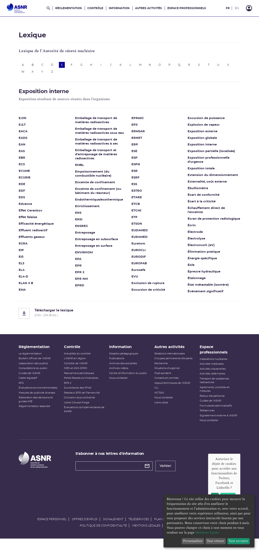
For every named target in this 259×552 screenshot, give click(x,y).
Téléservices (204, 416)
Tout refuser (215, 541)
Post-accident (161, 378)
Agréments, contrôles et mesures (212, 395)
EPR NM (83, 280)
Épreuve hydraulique (202, 270)
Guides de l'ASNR (33, 378)
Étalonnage (195, 277)
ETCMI (136, 205)
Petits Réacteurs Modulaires (83, 383)
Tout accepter (238, 541)
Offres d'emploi (85, 531)
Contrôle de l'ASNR (78, 369)
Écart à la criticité (200, 196)
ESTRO (136, 185)
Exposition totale (199, 163)
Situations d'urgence (166, 374)
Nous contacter (119, 383)
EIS (25, 258)
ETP (134, 212)
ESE (134, 146)
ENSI (80, 221)
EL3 (25, 265)
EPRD (81, 287)
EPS (134, 119)
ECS (26, 166)
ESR (134, 166)
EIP (25, 251)
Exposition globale (200, 133)
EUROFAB (139, 258)
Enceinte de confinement (97, 184)
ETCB (135, 199)
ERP (134, 139)
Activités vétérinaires (210, 379)
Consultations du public (37, 374)
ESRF (135, 172)
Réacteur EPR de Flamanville (84, 398)
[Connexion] (249, 8)
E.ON (26, 119)
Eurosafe (138, 265)
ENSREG (83, 227)
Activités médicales (209, 369)
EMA (26, 291)
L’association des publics (37, 369)
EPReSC (83, 293)
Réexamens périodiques (81, 378)
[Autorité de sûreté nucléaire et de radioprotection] (17, 8)
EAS (26, 152)
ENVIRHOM (86, 254)
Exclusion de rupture (147, 278)
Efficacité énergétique (40, 225)
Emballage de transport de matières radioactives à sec (98, 143)
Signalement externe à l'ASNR (216, 421)
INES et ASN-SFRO (78, 374)
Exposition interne (200, 139)
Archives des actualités (124, 369)
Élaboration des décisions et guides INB (40, 405)
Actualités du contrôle (79, 359)
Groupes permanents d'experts (172, 364)
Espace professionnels (186, 8)
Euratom (138, 238)
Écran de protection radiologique (201, 215)
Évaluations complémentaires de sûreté (84, 415)
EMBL (81, 166)
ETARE (136, 192)
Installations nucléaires (211, 364)
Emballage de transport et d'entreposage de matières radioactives (98, 156)
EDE (26, 185)
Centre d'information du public (129, 378)
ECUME (28, 172)
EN (237, 8)
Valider (167, 471)
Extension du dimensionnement (211, 170)
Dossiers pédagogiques (124, 359)
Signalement (113, 531)
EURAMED (139, 232)
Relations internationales (168, 359)
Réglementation (68, 8)
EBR (26, 159)
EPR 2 (81, 273)
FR (228, 8)
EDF (26, 192)
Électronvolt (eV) (199, 244)
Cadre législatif (32, 383)
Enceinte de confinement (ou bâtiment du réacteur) (100, 192)
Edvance (29, 205)
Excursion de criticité (148, 284)
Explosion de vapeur (202, 119)
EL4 (26, 271)
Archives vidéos (119, 374)
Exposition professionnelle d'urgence (206, 154)
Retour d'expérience (209, 401)
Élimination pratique (202, 250)
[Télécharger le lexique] (129, 315)
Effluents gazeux (36, 238)
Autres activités (148, 8)
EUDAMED (139, 225)
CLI (155, 393)
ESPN (135, 159)
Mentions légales (146, 537)
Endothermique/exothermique (101, 201)
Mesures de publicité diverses (41, 398)
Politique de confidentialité (103, 537)
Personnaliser (193, 541)
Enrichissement (89, 207)
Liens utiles (160, 408)
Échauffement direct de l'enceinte (204, 205)
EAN (26, 146)
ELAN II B (30, 284)
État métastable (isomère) (206, 283)
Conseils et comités (165, 383)
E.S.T (26, 126)
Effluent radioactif (37, 232)
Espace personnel (52, 531)
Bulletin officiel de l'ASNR (39, 364)
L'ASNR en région (77, 364)
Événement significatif (203, 290)
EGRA (27, 245)
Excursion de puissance (149, 291)
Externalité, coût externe (205, 176)
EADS (27, 139)
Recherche (160, 369)
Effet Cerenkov (34, 212)
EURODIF (138, 251)
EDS (26, 199)
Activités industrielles (210, 374)
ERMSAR (138, 126)
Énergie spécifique (200, 257)
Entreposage (87, 234)
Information (119, 8)
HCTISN (158, 398)
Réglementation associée (38, 412)
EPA (80, 260)
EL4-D (27, 278)
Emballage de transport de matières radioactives (98, 121)
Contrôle (95, 8)
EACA (27, 133)
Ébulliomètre (196, 183)
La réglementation (34, 359)
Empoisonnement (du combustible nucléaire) (95, 175)
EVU (134, 271)
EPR (80, 267)
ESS (134, 179)
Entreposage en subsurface (98, 240)
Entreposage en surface (95, 247)
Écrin (190, 224)
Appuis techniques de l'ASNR (171, 388)
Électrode (193, 231)
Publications (117, 364)
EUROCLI (138, 245)
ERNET (136, 133)
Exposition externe (200, 126)
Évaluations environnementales (42, 393)
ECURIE (29, 179)
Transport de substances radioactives (211, 386)
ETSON (136, 218)
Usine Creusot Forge (79, 408)
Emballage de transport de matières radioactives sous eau (101, 132)
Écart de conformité (201, 189)
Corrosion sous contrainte (82, 403)
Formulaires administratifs (213, 411)
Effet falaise (32, 218)
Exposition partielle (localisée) (209, 146)
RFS (25, 388)
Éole (189, 264)
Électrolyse (194, 237)
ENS (80, 214)
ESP (134, 152)
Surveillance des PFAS (80, 393)
